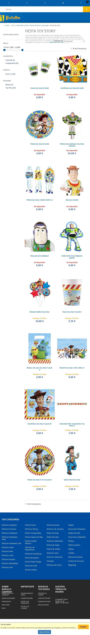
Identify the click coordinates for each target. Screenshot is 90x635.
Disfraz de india (53, 538)
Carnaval (10, 60)
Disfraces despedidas (10, 564)
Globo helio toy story (72, 481)
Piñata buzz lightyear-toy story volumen (72, 145)
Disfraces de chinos (54, 566)
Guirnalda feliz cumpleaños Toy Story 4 (72, 426)
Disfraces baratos (8, 560)
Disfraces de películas (33, 555)
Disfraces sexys (53, 554)
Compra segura (27, 599)
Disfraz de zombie (53, 550)
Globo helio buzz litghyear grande (72, 257)
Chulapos (50, 562)
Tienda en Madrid (8, 599)
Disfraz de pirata (53, 526)
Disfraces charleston (54, 558)
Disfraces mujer (8, 548)
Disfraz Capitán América (31, 543)
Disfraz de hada (31, 567)
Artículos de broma (75, 558)
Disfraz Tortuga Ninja (33, 534)
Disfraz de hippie (53, 546)
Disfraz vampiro (31, 571)
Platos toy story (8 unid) (39, 144)
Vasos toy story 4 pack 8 (71, 313)
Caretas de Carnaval (76, 562)
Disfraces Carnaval (9, 530)
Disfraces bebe (7, 552)
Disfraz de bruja (53, 534)
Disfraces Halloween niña (11, 544)
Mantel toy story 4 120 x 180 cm (72, 369)
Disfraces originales (9, 526)
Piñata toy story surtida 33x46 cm (40, 200)
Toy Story (10, 88)
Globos (71, 526)
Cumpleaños (11, 63)
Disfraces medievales (55, 542)
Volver (7, 25)
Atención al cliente (42, 595)
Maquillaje (72, 566)
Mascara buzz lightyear (39, 256)
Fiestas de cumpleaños (77, 538)
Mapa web (5, 606)
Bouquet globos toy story (39, 313)
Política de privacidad (25, 603)
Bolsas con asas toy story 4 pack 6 (39, 370)
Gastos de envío (44, 599)
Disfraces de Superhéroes (30, 549)
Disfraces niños (7, 556)
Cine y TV (10, 74)
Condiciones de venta (27, 595)
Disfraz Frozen (30, 526)
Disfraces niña (7, 568)
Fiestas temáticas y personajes (39, 25)
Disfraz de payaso (32, 559)
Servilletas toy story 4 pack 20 (39, 425)
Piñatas (71, 542)
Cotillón (71, 554)
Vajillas (71, 550)
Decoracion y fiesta (22, 25)
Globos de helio (74, 534)
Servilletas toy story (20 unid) (72, 88)
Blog (4, 609)
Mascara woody (72, 200)
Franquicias (6, 602)
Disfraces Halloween (9, 534)
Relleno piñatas (74, 546)
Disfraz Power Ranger (33, 563)
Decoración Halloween (76, 530)
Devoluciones (43, 606)
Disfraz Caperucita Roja (34, 538)
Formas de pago (44, 602)
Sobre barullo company (7, 595)
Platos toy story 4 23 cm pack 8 (39, 481)
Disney (9, 85)
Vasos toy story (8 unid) (39, 88)
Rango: (6, 47)
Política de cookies (25, 608)
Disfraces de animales (55, 530)
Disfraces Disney (31, 530)
